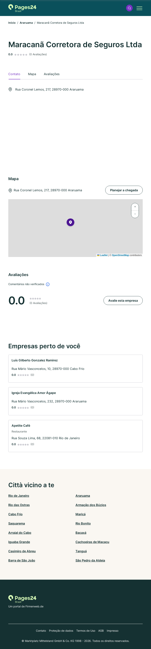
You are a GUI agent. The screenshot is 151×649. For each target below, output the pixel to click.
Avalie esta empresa (123, 300)
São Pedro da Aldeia (90, 560)
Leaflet (102, 255)
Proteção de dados (61, 630)
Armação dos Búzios (91, 505)
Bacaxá (81, 533)
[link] (75, 369)
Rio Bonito (83, 523)
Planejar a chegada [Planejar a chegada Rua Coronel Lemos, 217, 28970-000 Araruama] (124, 190)
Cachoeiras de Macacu (92, 542)
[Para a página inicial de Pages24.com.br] (22, 8)
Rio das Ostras (19, 505)
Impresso (112, 630)
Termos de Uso (85, 630)
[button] (129, 8)
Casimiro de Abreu (22, 551)
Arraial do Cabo (19, 533)
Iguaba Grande (19, 542)
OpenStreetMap (120, 255)
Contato (41, 630)
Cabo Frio (15, 514)
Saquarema (16, 523)
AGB (101, 630)
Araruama (26, 22)
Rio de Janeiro (18, 496)
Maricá (81, 514)
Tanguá (81, 551)
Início (12, 22)
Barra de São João (21, 560)
